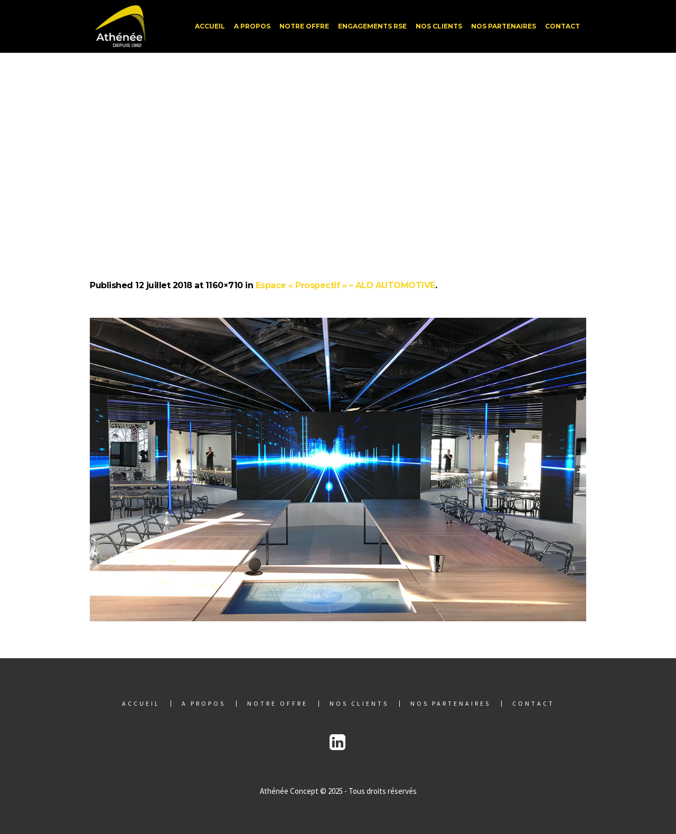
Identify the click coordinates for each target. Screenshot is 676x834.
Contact (533, 703)
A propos (204, 703)
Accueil (141, 703)
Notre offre (277, 703)
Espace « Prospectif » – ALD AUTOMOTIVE (345, 285)
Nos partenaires (450, 703)
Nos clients (359, 703)
